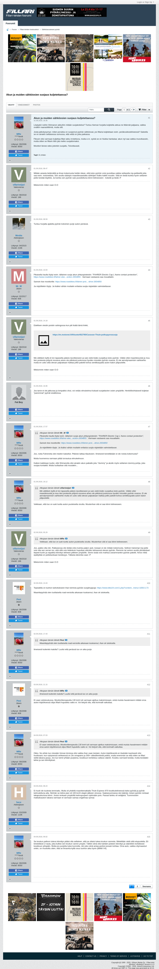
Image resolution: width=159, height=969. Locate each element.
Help (80, 956)
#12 (148, 685)
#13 (148, 735)
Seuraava (147, 886)
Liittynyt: (15, 144)
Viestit (11, 105)
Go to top (148, 956)
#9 (149, 532)
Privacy (103, 956)
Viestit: (14, 146)
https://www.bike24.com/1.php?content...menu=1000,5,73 (122, 588)
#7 (149, 427)
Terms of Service (118, 956)
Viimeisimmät (24, 105)
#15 (148, 837)
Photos (36, 105)
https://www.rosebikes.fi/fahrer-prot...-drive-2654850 (78, 281)
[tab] (11, 105)
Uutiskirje (135, 956)
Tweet (18, 155)
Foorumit (10, 23)
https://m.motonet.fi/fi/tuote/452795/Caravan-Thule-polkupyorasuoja (85, 334)
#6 (149, 386)
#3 (149, 219)
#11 (148, 634)
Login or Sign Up (145, 2)
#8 (149, 482)
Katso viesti (67, 433)
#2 (149, 169)
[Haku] (101, 110)
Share (19, 151)
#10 (148, 583)
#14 (148, 786)
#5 (149, 321)
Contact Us (90, 956)
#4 (149, 270)
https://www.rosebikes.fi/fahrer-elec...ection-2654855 (57, 277)
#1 (149, 118)
